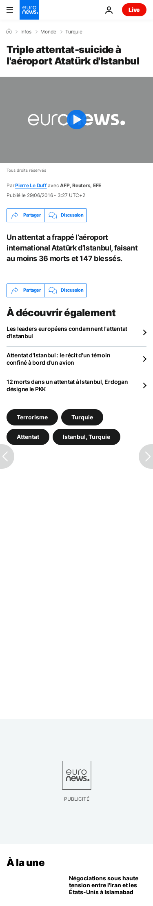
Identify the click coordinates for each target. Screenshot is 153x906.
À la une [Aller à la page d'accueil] (25, 862)
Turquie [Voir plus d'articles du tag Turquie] (82, 417)
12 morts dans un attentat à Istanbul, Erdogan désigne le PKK (67, 385)
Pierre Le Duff (31, 185)
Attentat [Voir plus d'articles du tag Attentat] (28, 436)
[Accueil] (9, 31)
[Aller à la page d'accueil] (29, 10)
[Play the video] (76, 120)
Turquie (73, 31)
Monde (48, 31)
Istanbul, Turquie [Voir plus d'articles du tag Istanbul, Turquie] (86, 436)
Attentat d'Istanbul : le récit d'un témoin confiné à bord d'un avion (58, 359)
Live (134, 9)
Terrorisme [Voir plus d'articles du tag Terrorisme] (32, 417)
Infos (25, 31)
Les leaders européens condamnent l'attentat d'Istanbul (67, 332)
